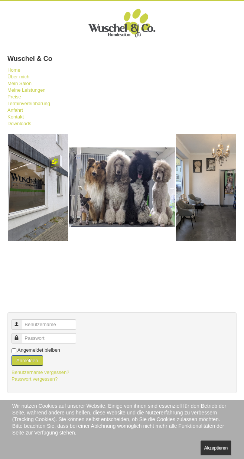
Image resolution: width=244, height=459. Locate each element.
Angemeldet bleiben (38, 350)
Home (13, 70)
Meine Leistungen (26, 90)
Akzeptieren (216, 447)
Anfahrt (15, 110)
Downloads (19, 123)
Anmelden (27, 360)
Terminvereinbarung (28, 103)
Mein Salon (19, 83)
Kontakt (15, 117)
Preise (14, 97)
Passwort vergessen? (35, 379)
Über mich (18, 76)
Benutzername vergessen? (40, 372)
